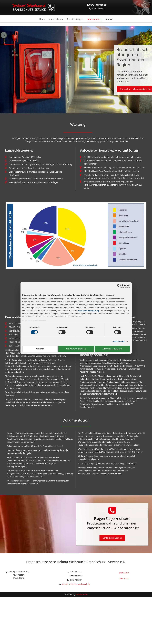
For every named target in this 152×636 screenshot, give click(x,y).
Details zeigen (118, 341)
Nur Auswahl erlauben (76, 349)
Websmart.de (81, 594)
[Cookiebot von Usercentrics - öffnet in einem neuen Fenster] (119, 286)
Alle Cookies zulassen (112, 349)
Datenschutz (40, 321)
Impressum (27, 321)
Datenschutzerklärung (88, 311)
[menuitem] (42, 19)
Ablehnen (40, 349)
